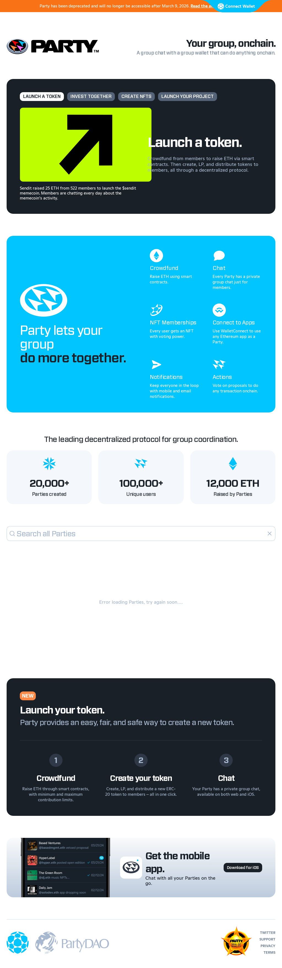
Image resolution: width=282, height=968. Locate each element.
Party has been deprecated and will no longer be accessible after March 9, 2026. (141, 6)
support (267, 939)
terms (269, 952)
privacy (268, 946)
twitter (267, 933)
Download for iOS (243, 867)
